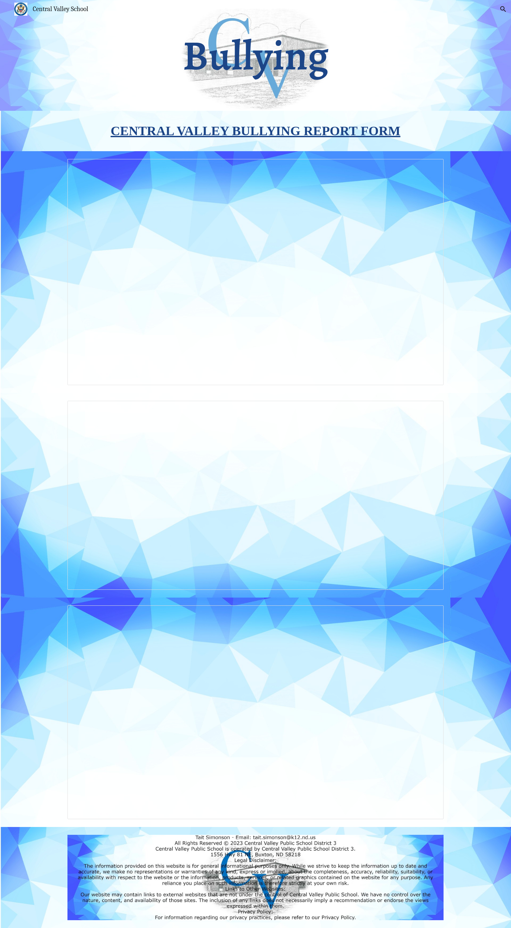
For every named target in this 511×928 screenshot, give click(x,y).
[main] (255, 55)
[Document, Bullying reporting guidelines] (255, 495)
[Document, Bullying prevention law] (255, 712)
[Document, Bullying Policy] (255, 272)
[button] (503, 9)
